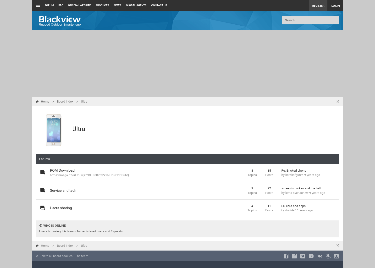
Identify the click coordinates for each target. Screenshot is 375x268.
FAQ (61, 5)
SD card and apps (293, 206)
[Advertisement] (187, 63)
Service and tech (63, 190)
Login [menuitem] (335, 5)
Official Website (79, 5)
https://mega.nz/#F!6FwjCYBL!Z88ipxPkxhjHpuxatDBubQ (89, 175)
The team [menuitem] (81, 256)
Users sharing (61, 208)
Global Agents (136, 5)
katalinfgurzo (294, 175)
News (117, 5)
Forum (49, 5)
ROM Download (62, 170)
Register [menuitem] (318, 5)
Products (102, 5)
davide (289, 210)
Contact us (159, 5)
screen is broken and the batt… (302, 188)
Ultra (78, 128)
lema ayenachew (297, 193)
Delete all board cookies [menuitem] (54, 256)
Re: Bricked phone (293, 170)
